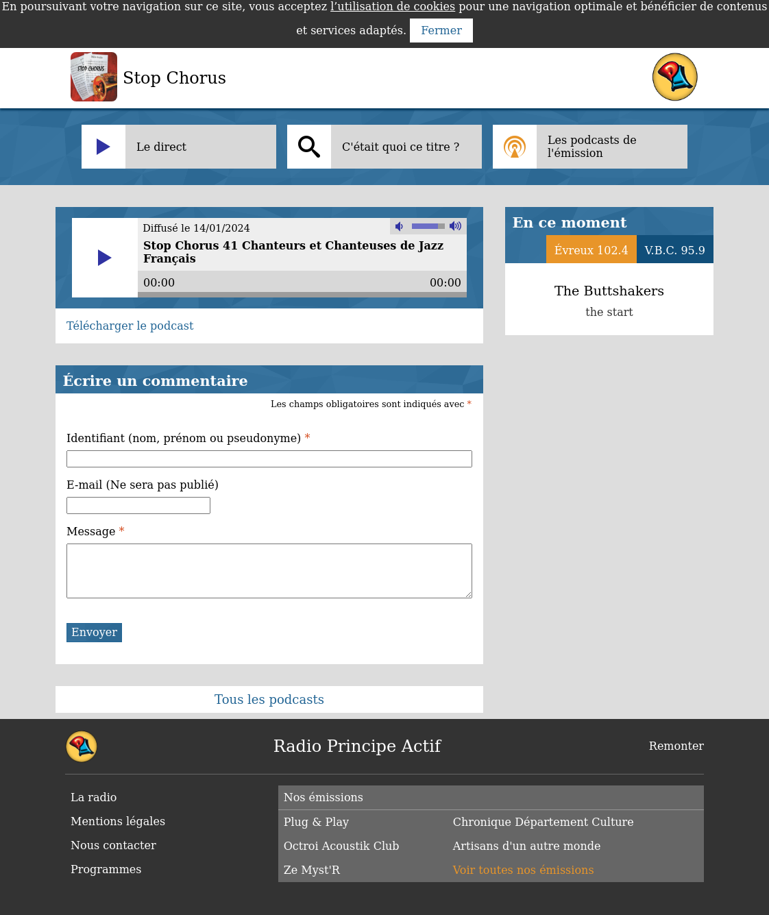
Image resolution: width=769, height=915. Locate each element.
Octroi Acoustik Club (342, 846)
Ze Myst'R (312, 870)
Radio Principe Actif (357, 746)
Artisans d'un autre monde (527, 846)
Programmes (106, 869)
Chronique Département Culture (543, 822)
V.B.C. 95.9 (675, 250)
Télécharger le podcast (129, 325)
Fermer (441, 30)
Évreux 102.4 (591, 250)
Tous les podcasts (269, 699)
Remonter (676, 746)
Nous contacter (113, 845)
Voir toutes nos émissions (523, 870)
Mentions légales (118, 821)
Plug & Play (316, 822)
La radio (94, 797)
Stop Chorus (174, 78)
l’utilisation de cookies (392, 6)
